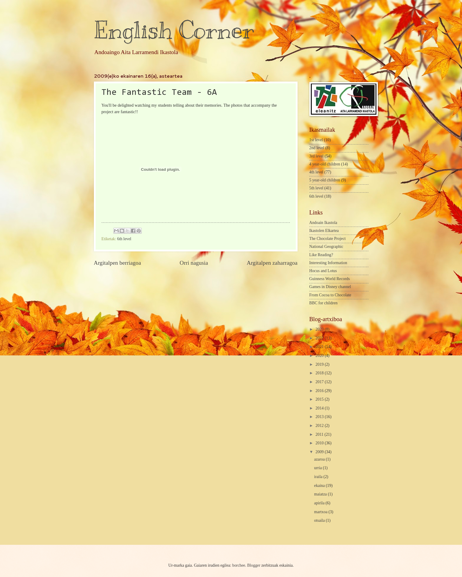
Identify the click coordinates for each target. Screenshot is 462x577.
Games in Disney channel (330, 287)
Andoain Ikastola (323, 222)
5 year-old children (324, 180)
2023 (320, 329)
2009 (320, 452)
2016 (320, 391)
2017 (320, 382)
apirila (320, 503)
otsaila (320, 520)
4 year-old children (324, 164)
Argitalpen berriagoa (117, 263)
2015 (320, 399)
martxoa (321, 512)
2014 (320, 408)
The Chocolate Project (327, 238)
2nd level (316, 148)
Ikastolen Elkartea (324, 230)
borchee (238, 565)
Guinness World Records (329, 279)
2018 (320, 373)
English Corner (174, 30)
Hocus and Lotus (323, 271)
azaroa (320, 459)
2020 (320, 355)
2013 (320, 417)
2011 (320, 434)
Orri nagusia (194, 263)
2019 (320, 364)
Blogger (253, 565)
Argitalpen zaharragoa (272, 263)
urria (318, 468)
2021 (320, 346)
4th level (316, 172)
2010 (320, 443)
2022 (320, 338)
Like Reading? (321, 255)
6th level (124, 239)
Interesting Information (328, 263)
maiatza (321, 494)
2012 (320, 425)
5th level (316, 188)
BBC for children (323, 303)
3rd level (316, 156)
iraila (319, 476)
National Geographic (326, 246)
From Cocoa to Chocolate (330, 295)
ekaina (320, 485)
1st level (316, 140)
